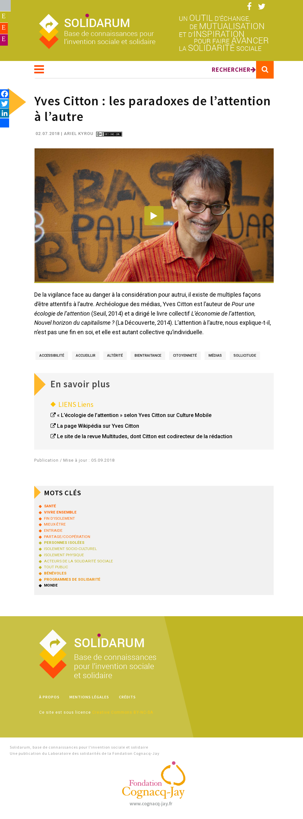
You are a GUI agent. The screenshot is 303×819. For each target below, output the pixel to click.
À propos (49, 698)
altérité (115, 357)
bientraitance (148, 357)
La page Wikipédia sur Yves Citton (98, 428)
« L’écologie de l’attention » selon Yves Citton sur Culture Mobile (134, 417)
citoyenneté (185, 357)
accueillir (85, 357)
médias (215, 357)
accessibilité (51, 357)
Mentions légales (89, 698)
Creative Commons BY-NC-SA (122, 714)
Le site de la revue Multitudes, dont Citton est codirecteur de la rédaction (144, 438)
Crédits (127, 698)
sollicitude (245, 357)
